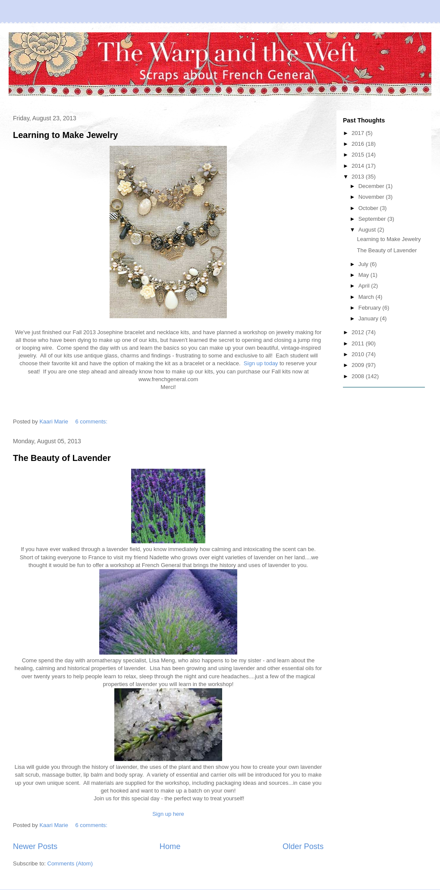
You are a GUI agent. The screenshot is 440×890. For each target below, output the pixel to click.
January (369, 318)
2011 (359, 343)
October (369, 208)
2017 (359, 133)
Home (170, 846)
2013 (359, 176)
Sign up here (168, 814)
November (372, 197)
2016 (359, 144)
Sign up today (261, 363)
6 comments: (92, 421)
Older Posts (303, 846)
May (364, 275)
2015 (359, 154)
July (364, 264)
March (367, 297)
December (372, 186)
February (370, 307)
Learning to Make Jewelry (65, 135)
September (372, 219)
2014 (359, 166)
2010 (359, 354)
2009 (359, 365)
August (367, 229)
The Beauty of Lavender (62, 458)
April (364, 285)
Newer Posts (35, 846)
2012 (359, 332)
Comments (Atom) (70, 863)
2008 (359, 376)
